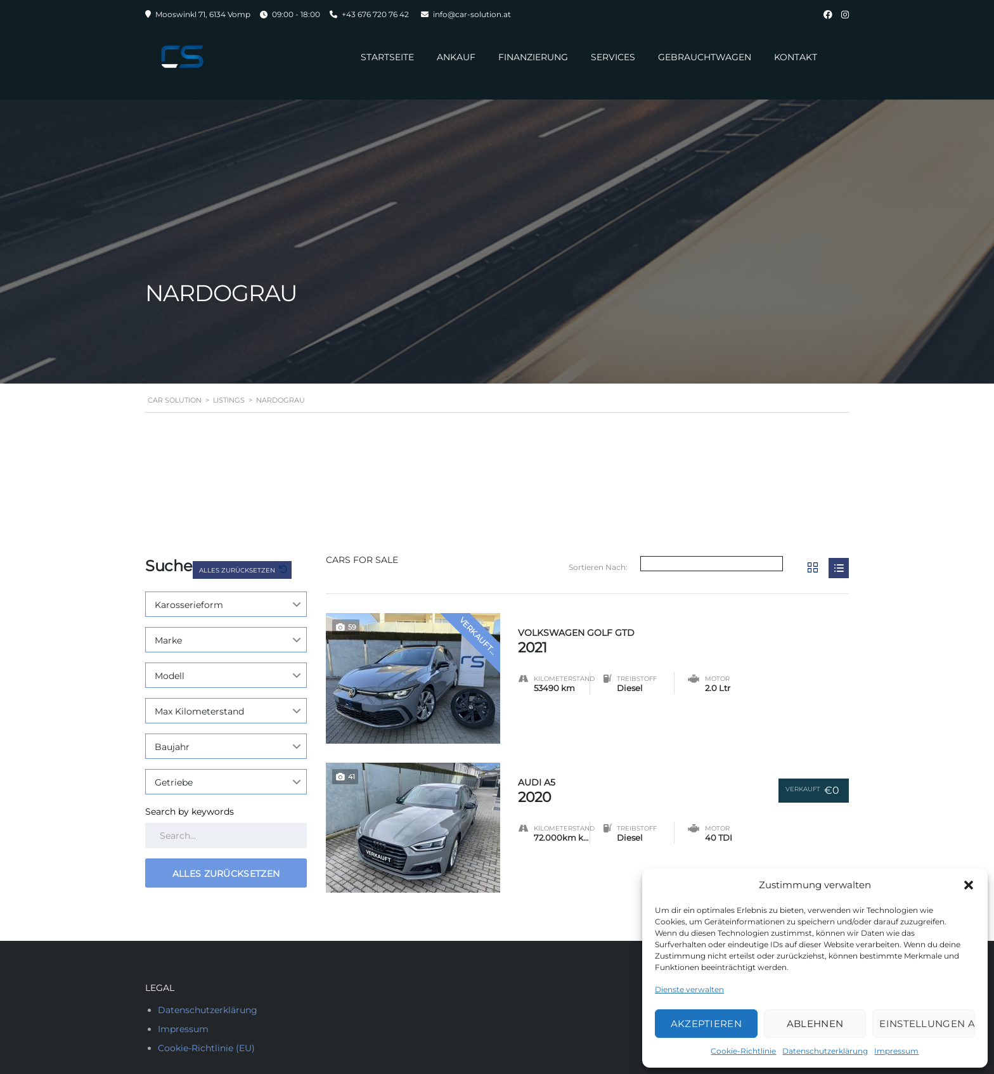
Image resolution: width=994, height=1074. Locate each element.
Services (613, 57)
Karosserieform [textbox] (189, 605)
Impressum (896, 1051)
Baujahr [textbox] (172, 747)
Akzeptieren (706, 1024)
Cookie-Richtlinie (743, 1051)
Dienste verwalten (689, 989)
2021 (683, 639)
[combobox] (226, 604)
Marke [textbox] (168, 640)
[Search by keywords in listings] (226, 835)
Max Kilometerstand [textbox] (199, 711)
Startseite (387, 57)
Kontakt (795, 57)
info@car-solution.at (472, 14)
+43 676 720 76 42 (375, 14)
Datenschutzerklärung (825, 1051)
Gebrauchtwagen (704, 57)
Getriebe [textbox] (174, 782)
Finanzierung (533, 57)
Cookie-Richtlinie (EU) (206, 1048)
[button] (968, 885)
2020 (635, 788)
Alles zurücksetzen (238, 570)
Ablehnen (815, 1024)
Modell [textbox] (169, 676)
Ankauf (456, 57)
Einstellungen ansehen (927, 1024)
